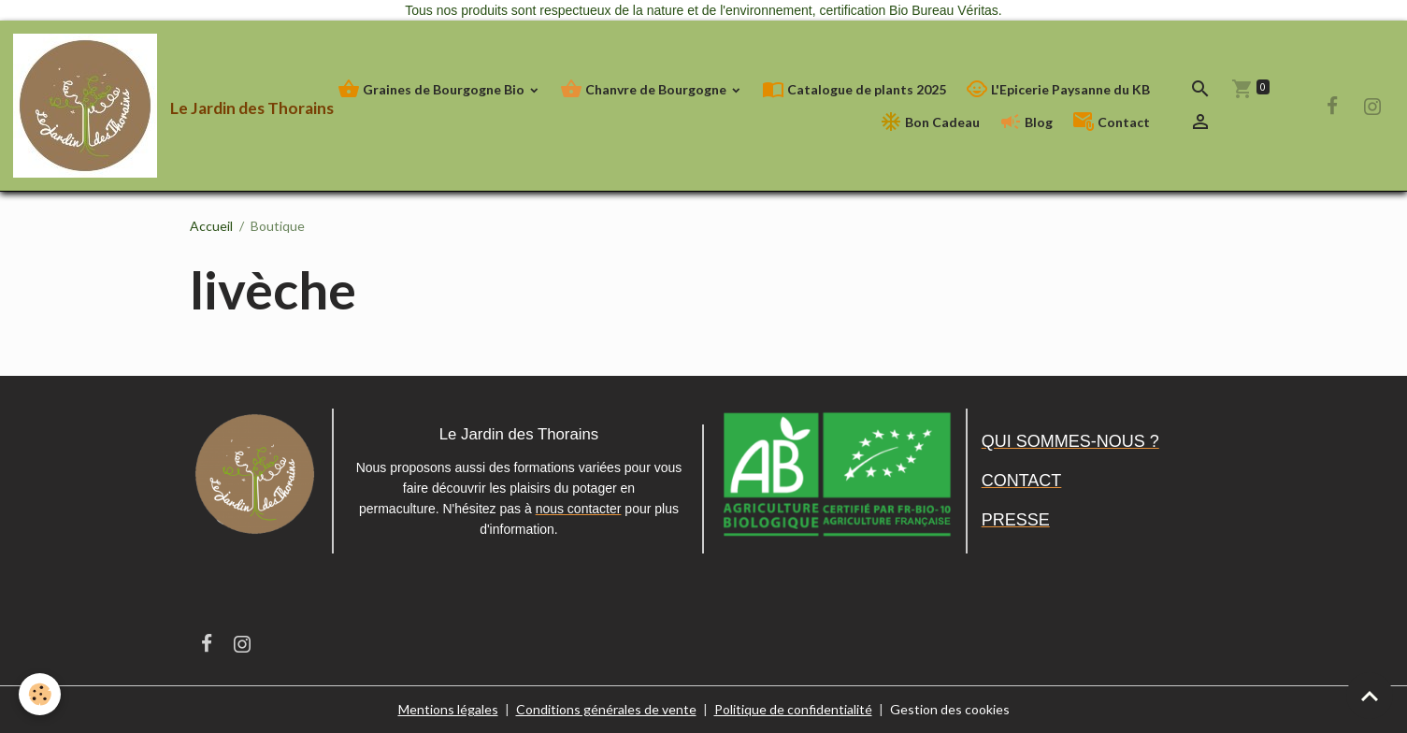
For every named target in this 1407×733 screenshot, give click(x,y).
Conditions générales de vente (606, 709)
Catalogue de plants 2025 (854, 89)
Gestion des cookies (950, 709)
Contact (1111, 122)
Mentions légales (448, 709)
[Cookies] (40, 694)
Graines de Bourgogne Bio (432, 89)
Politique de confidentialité (793, 709)
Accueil (211, 226)
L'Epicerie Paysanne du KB (1058, 89)
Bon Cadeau (930, 122)
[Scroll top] (1369, 695)
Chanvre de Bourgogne (644, 89)
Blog (1026, 122)
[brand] (144, 106)
